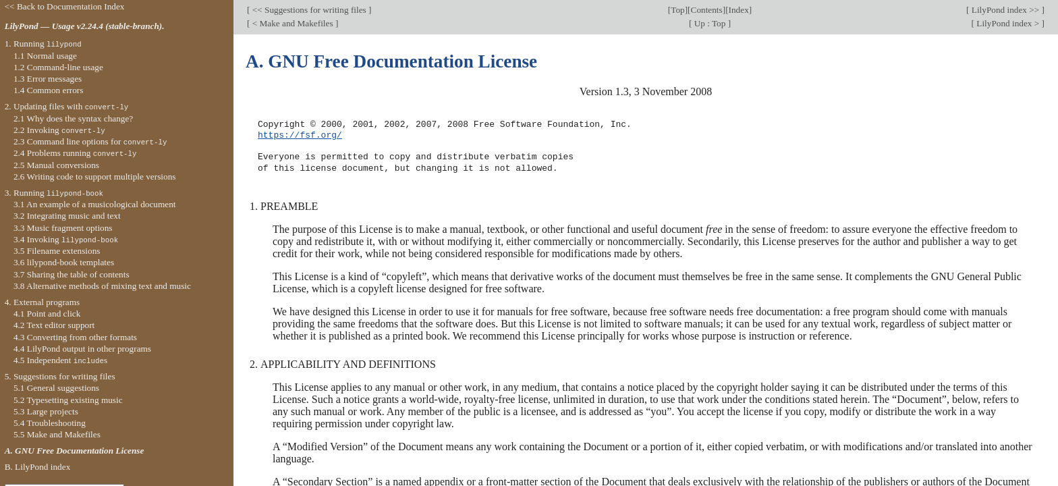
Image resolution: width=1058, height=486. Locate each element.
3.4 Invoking (65, 239)
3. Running (54, 193)
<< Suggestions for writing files (309, 10)
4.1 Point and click (46, 313)
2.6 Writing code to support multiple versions (94, 176)
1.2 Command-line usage (58, 67)
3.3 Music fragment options (63, 228)
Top (677, 10)
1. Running (43, 43)
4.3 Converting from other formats (75, 337)
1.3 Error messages (47, 79)
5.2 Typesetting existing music (68, 400)
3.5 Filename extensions (57, 251)
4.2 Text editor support (53, 325)
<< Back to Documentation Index (65, 6)
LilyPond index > (1008, 23)
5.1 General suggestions (56, 388)
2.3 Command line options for (90, 141)
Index (739, 10)
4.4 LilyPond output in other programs (82, 349)
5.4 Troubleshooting (49, 423)
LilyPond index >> (1005, 10)
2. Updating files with (67, 106)
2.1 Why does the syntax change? (73, 118)
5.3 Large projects (45, 411)
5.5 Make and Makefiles (57, 434)
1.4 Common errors (48, 90)
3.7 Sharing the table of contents (71, 274)
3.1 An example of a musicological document (94, 204)
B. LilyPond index (38, 467)
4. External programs (42, 302)
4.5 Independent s (60, 360)
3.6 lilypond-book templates (63, 262)
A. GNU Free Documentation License (74, 451)
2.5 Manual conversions (56, 165)
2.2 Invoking (59, 130)
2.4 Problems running (75, 153)
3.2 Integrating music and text (67, 216)
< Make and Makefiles (292, 23)
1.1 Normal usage (45, 56)
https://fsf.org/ (300, 136)
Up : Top (709, 23)
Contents (707, 10)
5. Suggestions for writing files (60, 376)
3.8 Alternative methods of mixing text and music (102, 286)
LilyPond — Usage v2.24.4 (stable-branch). (85, 26)
